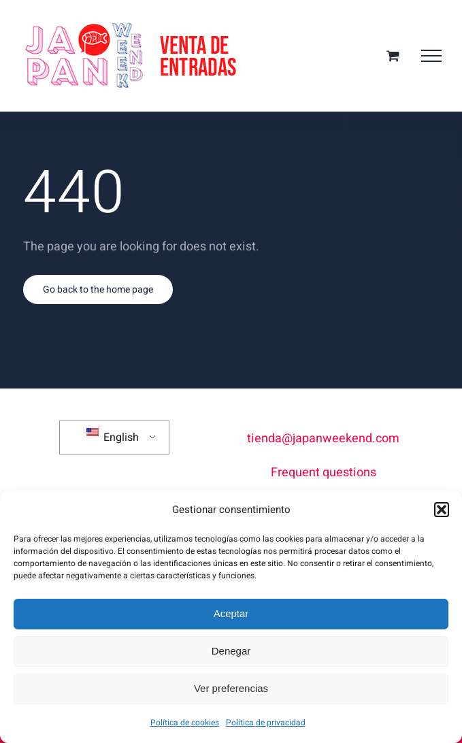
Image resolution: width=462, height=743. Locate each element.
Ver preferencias (231, 688)
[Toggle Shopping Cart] (392, 55)
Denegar (231, 651)
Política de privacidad (266, 722)
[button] (441, 509)
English (112, 437)
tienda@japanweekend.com (323, 438)
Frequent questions (323, 472)
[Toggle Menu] (431, 56)
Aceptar (231, 613)
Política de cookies (184, 722)
